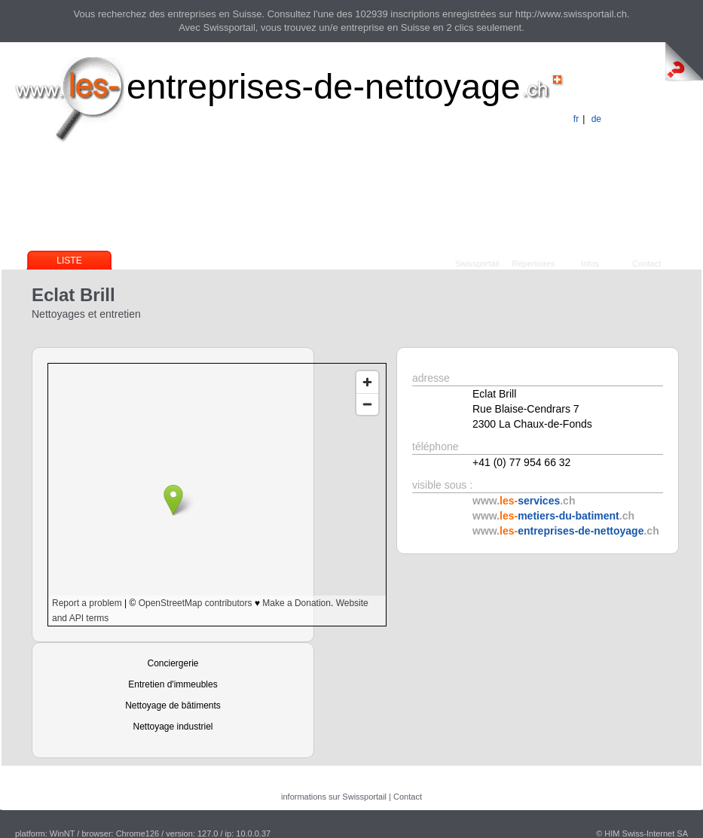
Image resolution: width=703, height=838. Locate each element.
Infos (590, 263)
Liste (69, 260)
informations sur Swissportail (334, 796)
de (596, 119)
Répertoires (533, 263)
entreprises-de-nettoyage (324, 86)
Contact (646, 263)
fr (576, 119)
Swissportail (477, 263)
